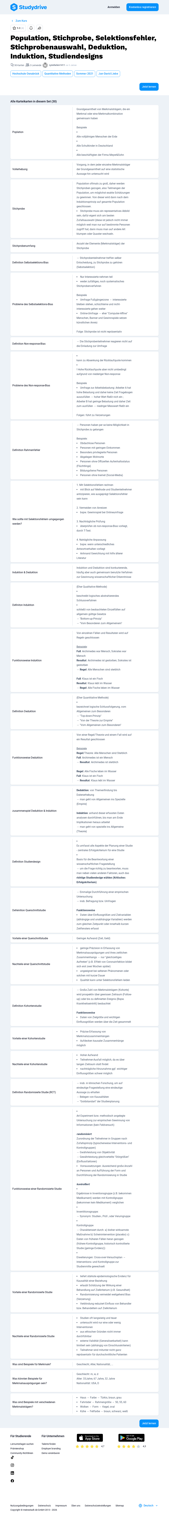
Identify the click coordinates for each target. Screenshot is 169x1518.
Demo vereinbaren (51, 1453)
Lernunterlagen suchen (22, 1444)
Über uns (75, 1505)
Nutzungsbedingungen (21, 1505)
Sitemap (120, 1505)
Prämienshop (17, 1448)
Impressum (61, 1505)
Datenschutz (44, 1505)
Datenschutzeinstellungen (98, 1505)
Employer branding (51, 1448)
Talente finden (49, 1444)
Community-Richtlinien (21, 1453)
